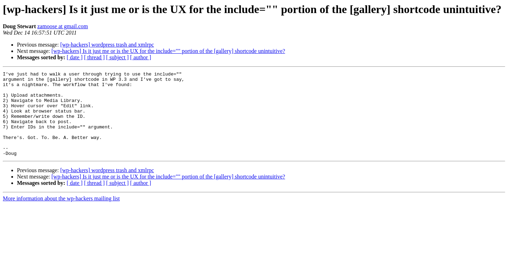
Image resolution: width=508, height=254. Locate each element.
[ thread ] (94, 57)
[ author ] (140, 57)
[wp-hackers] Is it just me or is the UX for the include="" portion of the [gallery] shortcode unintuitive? (168, 51)
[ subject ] (117, 57)
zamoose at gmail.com (62, 26)
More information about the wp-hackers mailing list (61, 215)
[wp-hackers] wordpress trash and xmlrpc (107, 45)
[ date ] (75, 57)
